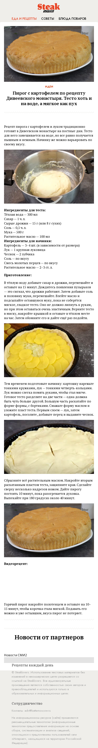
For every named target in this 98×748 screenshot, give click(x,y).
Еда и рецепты (24, 18)
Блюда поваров (72, 18)
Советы (47, 18)
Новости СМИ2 (15, 655)
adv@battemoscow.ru (38, 711)
